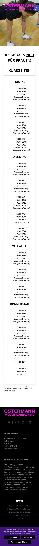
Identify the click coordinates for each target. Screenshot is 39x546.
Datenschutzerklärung (19, 542)
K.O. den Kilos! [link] (19, 519)
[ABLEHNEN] (36, 536)
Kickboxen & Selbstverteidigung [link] (19, 512)
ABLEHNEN (28, 537)
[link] (36, 8)
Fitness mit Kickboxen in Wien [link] (19, 506)
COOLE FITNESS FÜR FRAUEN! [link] (19, 515)
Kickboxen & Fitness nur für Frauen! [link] (19, 509)
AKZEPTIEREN (11, 537)
